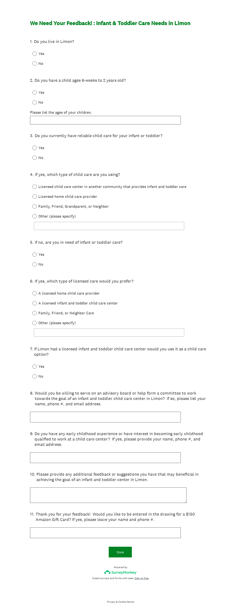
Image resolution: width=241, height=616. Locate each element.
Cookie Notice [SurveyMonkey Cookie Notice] (126, 603)
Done (120, 553)
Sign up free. (142, 579)
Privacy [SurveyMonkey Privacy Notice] (111, 603)
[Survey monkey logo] (120, 573)
